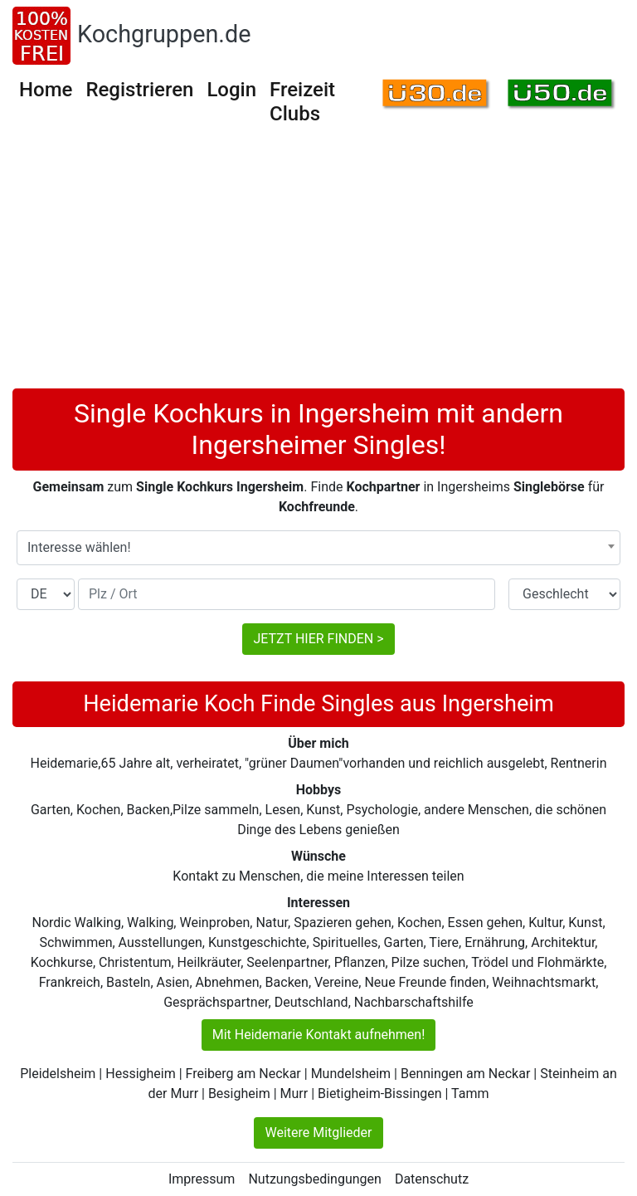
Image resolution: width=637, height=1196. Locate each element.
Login (231, 89)
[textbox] (318, 547)
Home (45, 89)
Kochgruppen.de (163, 34)
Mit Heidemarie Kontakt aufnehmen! (318, 1034)
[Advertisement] (318, 264)
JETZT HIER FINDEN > (318, 639)
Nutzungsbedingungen (314, 1179)
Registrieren (139, 89)
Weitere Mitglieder (318, 1132)
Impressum (202, 1179)
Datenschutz (432, 1179)
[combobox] (318, 547)
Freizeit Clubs (302, 101)
